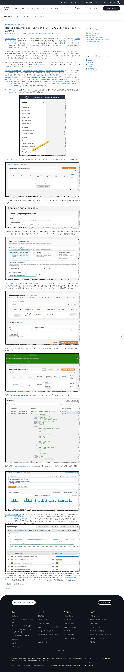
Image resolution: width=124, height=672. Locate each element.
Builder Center (68, 616)
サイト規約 (26, 665)
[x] (90, 659)
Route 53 (36, 64)
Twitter (89, 60)
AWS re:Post (94, 623)
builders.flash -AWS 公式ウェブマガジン (98, 39)
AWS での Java (69, 631)
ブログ (14, 643)
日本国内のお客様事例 (92, 42)
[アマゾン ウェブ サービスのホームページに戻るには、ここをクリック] (6, 9)
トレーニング (42, 620)
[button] (120, 2)
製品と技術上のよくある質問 (48, 635)
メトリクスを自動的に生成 (16, 517)
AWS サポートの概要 (97, 631)
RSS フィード (91, 71)
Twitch (89, 66)
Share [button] (54, 33)
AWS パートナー (43, 642)
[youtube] (106, 659)
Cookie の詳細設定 (38, 665)
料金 (67, 580)
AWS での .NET (69, 623)
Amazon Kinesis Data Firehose (55, 70)
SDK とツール (68, 620)
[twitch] (102, 659)
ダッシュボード (34, 517)
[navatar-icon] (118, 2)
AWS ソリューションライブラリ (49, 627)
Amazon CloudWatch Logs (13, 70)
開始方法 (41, 616)
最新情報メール (92, 69)
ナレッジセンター (96, 627)
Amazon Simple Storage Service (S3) (34, 70)
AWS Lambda (32, 43)
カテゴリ (27, 16)
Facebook (89, 62)
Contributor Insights (32, 519)
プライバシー (16, 665)
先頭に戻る (62, 650)
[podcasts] (109, 659)
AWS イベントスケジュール (94, 37)
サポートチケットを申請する (100, 620)
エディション (38, 16)
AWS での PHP (69, 635)
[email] (90, 662)
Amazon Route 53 (10, 38)
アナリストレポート (45, 638)
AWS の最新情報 (91, 35)
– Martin (7, 588)
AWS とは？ (16, 616)
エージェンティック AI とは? (21, 626)
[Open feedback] (122, 336)
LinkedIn (89, 64)
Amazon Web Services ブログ (14, 24)
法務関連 (93, 642)
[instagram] (99, 659)
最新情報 (15, 639)
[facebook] (93, 659)
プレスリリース (17, 647)
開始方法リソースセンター (94, 33)
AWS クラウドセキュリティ (21, 636)
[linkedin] (96, 659)
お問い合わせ (94, 616)
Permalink (47, 33)
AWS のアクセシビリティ (98, 638)
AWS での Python (70, 627)
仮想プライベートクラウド (68, 43)
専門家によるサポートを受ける (100, 635)
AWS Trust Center (44, 623)
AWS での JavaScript (71, 638)
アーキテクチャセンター (46, 631)
